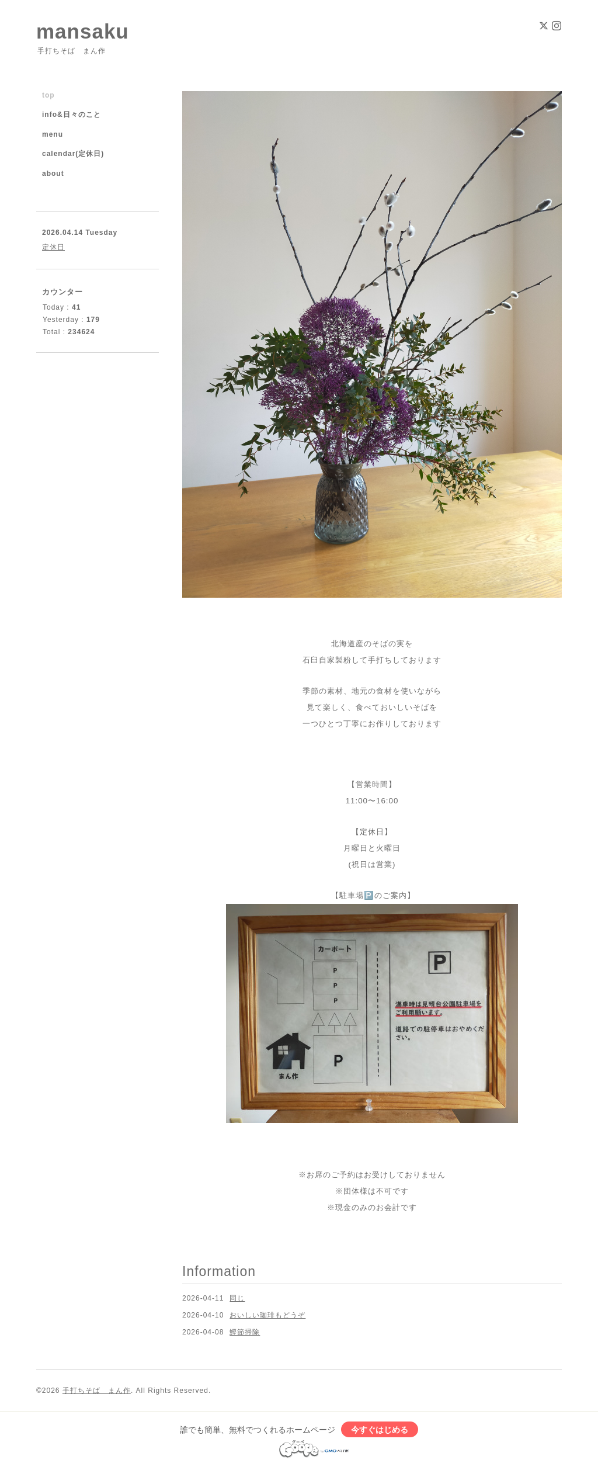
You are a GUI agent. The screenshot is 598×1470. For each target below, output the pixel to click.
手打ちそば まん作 (96, 1390)
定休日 (53, 247)
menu (52, 134)
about (53, 173)
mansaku (82, 31)
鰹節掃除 (245, 1332)
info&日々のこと (71, 114)
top (48, 95)
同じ (237, 1298)
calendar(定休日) (73, 154)
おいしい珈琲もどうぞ (267, 1315)
